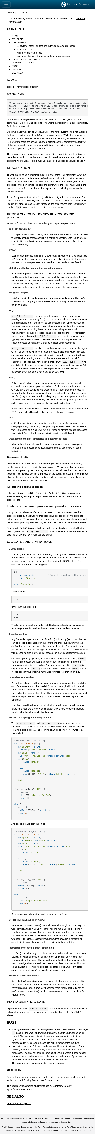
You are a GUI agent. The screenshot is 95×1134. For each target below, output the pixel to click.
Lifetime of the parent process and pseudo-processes (43, 56)
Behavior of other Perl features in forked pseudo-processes (46, 46)
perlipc (27, 1103)
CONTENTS (16, 29)
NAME (15, 36)
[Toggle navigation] (6, 4)
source (18, 13)
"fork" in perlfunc (15, 1103)
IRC (34, 1130)
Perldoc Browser (76, 4)
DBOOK (40, 1118)
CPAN (24, 13)
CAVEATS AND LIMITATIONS (27, 59)
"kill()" (78, 1012)
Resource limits (24, 49)
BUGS (15, 66)
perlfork (10, 12)
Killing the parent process (29, 52)
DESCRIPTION (19, 42)
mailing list (25, 1130)
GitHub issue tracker (74, 1118)
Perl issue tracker (10, 1130)
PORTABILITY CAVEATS (24, 62)
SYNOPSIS (17, 39)
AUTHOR (16, 69)
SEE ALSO (17, 72)
